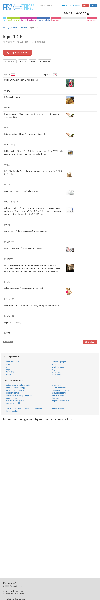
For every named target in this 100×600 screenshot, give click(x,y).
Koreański (8, 342)
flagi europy (56, 398)
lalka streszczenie (59, 393)
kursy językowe (28, 20)
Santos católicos (12, 411)
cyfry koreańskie (12, 362)
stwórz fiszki (13, 20)
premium (91, 20)
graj (33, 61)
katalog (55, 20)
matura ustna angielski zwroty (18, 385)
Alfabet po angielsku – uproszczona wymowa (24, 408)
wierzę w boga (58, 395)
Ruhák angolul (58, 408)
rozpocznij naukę (17, 52)
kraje (54, 370)
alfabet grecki (57, 385)
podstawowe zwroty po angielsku (19, 395)
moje (8, 370)
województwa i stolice (60, 401)
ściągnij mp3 (10, 61)
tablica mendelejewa (60, 388)
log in (85, 5)
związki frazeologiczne (15, 401)
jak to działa (44, 20)
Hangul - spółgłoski (59, 362)
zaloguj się (76, 5)
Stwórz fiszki (90, 342)
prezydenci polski (13, 403)
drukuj (23, 61)
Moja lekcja (56, 364)
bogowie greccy (12, 398)
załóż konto (66, 5)
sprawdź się (45, 61)
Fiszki (8, 364)
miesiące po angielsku (15, 390)
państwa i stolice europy (15, 388)
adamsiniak (41, 42)
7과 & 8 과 (10, 372)
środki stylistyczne (13, 393)
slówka (8, 375)
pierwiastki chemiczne (61, 390)
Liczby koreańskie (59, 367)
